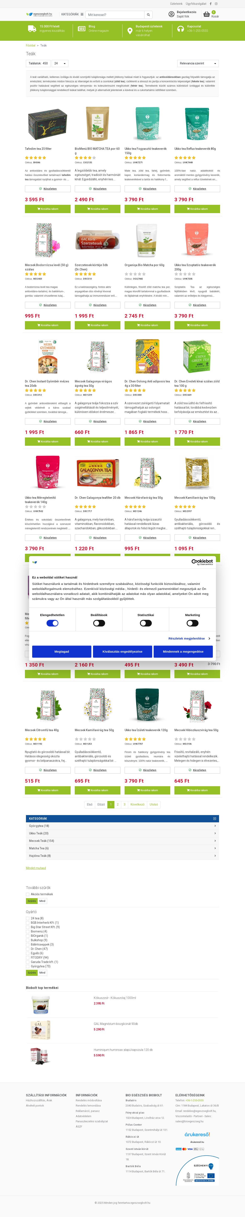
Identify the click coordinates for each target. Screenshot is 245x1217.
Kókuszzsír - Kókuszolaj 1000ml (115, 998)
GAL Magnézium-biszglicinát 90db (116, 1023)
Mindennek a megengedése (183, 651)
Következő (138, 804)
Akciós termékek (42, 894)
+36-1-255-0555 (194, 1100)
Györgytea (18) (39, 826)
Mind (42, 901)
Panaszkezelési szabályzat (92, 1121)
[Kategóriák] (72, 14)
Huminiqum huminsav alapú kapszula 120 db (123, 1049)
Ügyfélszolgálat (196, 3)
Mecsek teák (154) (41, 840)
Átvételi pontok (35, 1105)
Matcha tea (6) (39, 848)
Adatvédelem (83, 1116)
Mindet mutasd (36, 868)
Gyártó (31, 912)
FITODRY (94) (40, 957)
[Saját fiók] (185, 14)
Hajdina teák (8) (40, 855)
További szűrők (38, 887)
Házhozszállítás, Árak (39, 1100)
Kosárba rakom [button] (47, 209)
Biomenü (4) (39, 931)
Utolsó (154, 804)
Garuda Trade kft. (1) (44, 962)
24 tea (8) (37, 918)
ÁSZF (79, 1126)
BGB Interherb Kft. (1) (45, 922)
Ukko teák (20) (39, 833)
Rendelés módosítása (89, 1100)
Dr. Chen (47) (39, 949)
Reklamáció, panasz (88, 1111)
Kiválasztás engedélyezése (122, 651)
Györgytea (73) (40, 966)
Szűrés (32, 901)
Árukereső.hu (197, 1142)
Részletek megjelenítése (187, 638)
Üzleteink (176, 3)
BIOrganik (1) (39, 935)
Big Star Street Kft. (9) (45, 927)
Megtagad (61, 651)
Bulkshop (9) (39, 940)
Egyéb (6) (37, 953)
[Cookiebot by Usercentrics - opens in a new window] (194, 562)
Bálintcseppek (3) (42, 944)
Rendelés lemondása (88, 1105)
